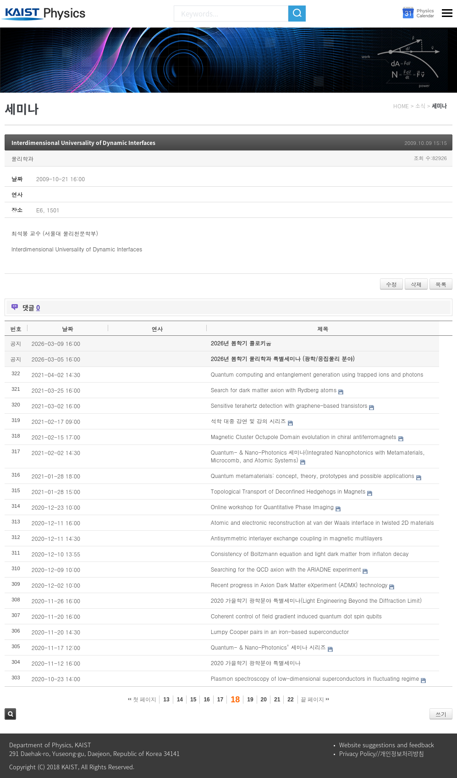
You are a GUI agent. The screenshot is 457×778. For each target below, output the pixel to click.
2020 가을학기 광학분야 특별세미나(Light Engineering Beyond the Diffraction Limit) (316, 600)
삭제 (416, 284)
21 (277, 699)
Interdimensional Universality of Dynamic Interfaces (83, 143)
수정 (391, 284)
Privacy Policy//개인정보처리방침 (381, 753)
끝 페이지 (315, 699)
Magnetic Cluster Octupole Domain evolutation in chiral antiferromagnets (303, 436)
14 (180, 699)
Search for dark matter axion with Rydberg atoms (274, 390)
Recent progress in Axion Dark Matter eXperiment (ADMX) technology (299, 585)
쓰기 (440, 714)
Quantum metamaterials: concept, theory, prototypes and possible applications (312, 475)
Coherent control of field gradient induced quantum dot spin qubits (296, 616)
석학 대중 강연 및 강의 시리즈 (248, 421)
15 (193, 699)
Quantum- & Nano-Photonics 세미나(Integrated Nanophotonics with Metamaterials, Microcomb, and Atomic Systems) (318, 456)
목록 (440, 284)
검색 (10, 714)
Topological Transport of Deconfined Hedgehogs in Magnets (288, 491)
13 (166, 699)
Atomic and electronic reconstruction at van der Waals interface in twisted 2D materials (322, 522)
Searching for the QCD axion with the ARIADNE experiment (286, 569)
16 (206, 699)
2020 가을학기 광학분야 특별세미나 (256, 663)
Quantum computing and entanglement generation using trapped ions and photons (317, 374)
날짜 (67, 329)
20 (264, 699)
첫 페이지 (142, 699)
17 (220, 699)
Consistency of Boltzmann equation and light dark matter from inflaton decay (310, 553)
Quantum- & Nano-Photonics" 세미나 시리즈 (268, 647)
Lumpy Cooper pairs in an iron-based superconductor (280, 631)
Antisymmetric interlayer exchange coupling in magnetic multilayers (296, 538)
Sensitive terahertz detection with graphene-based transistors (289, 405)
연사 (157, 329)
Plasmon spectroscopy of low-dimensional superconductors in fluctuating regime (315, 678)
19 (250, 699)
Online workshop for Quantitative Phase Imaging (272, 507)
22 (290, 699)
